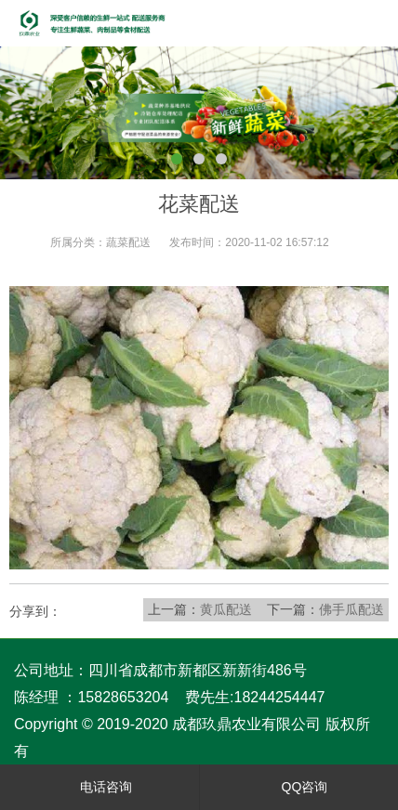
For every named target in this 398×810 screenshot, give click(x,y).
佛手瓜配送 (351, 609)
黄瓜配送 (226, 609)
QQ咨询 (299, 786)
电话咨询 (100, 786)
